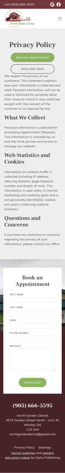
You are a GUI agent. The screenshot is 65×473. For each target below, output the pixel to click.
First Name (17, 294)
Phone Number (19, 333)
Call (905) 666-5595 (19, 4)
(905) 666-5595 (32, 69)
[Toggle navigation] (59, 19)
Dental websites (23, 453)
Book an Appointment (32, 57)
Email (13, 320)
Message (15, 345)
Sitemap (44, 447)
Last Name (16, 307)
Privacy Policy (24, 447)
